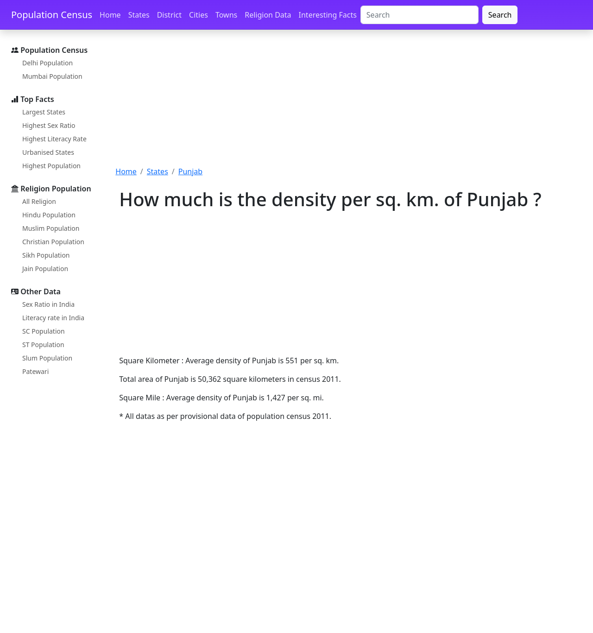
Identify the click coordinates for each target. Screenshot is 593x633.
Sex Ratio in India (48, 304)
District (169, 15)
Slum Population (47, 358)
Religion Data (268, 15)
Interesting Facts (328, 15)
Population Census (51, 14)
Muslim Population (50, 228)
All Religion (39, 201)
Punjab (190, 171)
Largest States (43, 112)
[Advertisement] (348, 103)
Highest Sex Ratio (49, 125)
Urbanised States (48, 152)
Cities (198, 15)
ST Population (43, 344)
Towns (226, 15)
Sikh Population (46, 255)
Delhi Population (47, 62)
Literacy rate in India (53, 317)
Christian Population (53, 241)
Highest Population (51, 165)
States (139, 15)
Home (110, 15)
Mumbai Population (52, 76)
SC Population (43, 331)
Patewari (35, 371)
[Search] (419, 15)
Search (500, 15)
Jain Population (45, 268)
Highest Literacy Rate (54, 138)
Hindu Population (49, 214)
